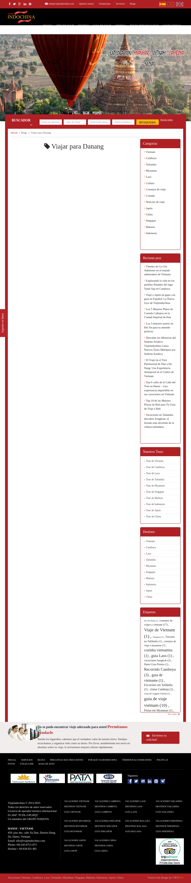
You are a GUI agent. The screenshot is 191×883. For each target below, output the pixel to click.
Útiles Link (27, 763)
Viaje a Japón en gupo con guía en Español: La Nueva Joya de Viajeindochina (159, 298)
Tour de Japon (153, 510)
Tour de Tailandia (155, 479)
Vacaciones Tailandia (169, 801)
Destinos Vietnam (75, 806)
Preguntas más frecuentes (66, 760)
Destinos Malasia (136, 826)
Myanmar (150, 170)
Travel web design (158, 877)
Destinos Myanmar (75, 826)
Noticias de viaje (154, 201)
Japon (149, 590)
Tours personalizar (144, 25)
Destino (83, 25)
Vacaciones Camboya (108, 801)
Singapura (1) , (159, 637)
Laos (147, 176)
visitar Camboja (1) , (162, 689)
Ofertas (120, 25)
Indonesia (150, 233)
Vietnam (149, 151)
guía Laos (131, 812)
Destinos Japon (73, 845)
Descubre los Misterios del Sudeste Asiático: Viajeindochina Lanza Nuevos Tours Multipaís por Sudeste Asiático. (160, 345)
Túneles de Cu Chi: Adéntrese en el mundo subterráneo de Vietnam (157, 270)
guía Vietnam (72, 812)
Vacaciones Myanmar (77, 821)
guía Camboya (103, 812)
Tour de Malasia (154, 498)
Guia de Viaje (102, 25)
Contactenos (171, 25)
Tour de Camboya (155, 467)
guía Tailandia (165, 812)
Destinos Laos (133, 806)
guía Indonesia (165, 831)
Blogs (132, 3)
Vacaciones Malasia (137, 821)
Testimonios (105, 3)
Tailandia (150, 164)
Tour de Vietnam (155, 461)
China (148, 214)
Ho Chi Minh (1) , (152, 621)
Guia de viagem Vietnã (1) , (157, 693)
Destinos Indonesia (167, 826)
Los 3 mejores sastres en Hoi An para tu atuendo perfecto (158, 327)
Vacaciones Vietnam (76, 801)
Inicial (48, 25)
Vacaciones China (106, 840)
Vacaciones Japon (75, 840)
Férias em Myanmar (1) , (159, 710)
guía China (101, 851)
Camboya (150, 158)
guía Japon (70, 851)
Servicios (120, 3)
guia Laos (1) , (162, 655)
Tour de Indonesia (155, 504)
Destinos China (104, 845)
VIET (177, 877)
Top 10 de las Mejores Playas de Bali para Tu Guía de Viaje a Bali (160, 404)
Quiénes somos (86, 3)
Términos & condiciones (137, 760)
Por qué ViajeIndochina (102, 760)
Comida (149, 195)
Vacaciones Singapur (108, 821)
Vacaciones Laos (135, 801)
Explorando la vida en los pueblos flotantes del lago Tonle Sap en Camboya (159, 284)
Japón (148, 208)
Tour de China (153, 516)
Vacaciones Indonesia (169, 821)
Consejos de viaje (155, 189)
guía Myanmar (73, 831)
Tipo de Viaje (65, 25)
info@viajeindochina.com (61, 3)
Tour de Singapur (155, 491)
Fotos (11, 763)
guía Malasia (133, 831)
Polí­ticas (162, 760)
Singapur (150, 220)
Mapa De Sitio (47, 763)
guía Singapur (103, 831)
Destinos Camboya (106, 806)
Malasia (149, 226)
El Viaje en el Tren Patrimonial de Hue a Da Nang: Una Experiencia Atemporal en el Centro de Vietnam (159, 368)
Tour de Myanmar (155, 485)
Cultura (149, 183)
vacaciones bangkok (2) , (158, 660)
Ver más (174, 714)
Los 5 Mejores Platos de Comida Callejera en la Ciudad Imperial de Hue (158, 313)
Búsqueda (147, 122)
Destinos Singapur (106, 826)
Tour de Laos (153, 473)
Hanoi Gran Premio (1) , (157, 664)
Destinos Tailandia (167, 806)
